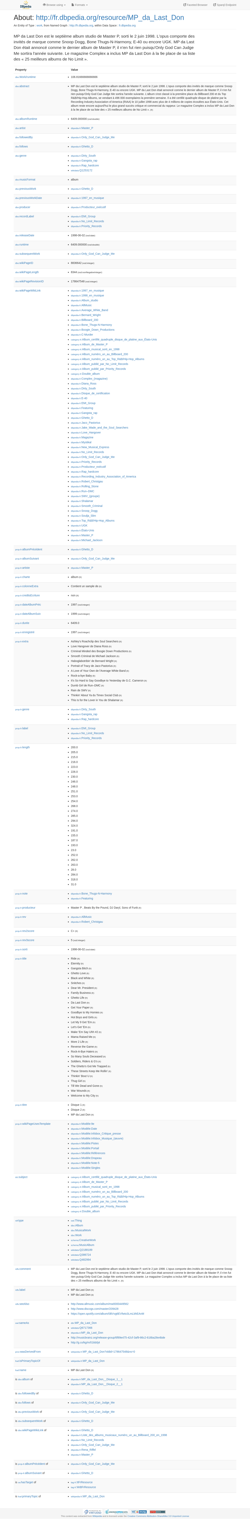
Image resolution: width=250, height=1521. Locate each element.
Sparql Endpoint (224, 4)
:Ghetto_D (82, 146)
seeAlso (22, 1303)
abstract (22, 86)
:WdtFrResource (83, 1487)
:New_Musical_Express (90, 447)
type (19, 1220)
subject (21, 1177)
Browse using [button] (54, 4)
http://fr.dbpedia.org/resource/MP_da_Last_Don (110, 18)
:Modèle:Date (84, 1128)
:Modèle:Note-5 (85, 1162)
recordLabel (24, 216)
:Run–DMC (82, 491)
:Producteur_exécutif (88, 207)
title (21, 958)
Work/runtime (25, 77)
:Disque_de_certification (90, 393)
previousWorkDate (28, 197)
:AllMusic (81, 305)
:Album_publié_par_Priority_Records (98, 368)
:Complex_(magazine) (89, 378)
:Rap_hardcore (85, 165)
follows (21, 146)
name (20, 1370)
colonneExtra (26, 586)
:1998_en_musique (87, 295)
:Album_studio (84, 300)
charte (22, 577)
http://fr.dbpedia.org (81, 25)
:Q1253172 (81, 170)
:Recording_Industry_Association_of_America (103, 476)
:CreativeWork (83, 1240)
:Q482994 (81, 1259)
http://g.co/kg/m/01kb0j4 (85, 1342)
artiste (22, 567)
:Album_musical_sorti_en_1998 (95, 349)
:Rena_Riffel (83, 1449)
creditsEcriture (27, 595)
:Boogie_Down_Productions (92, 329)
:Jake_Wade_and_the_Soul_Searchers (99, 427)
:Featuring (82, 408)
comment (23, 1268)
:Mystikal (81, 442)
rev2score (24, 930)
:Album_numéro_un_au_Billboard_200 (99, 354)
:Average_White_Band (89, 310)
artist (20, 128)
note (21, 893)
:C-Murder (82, 334)
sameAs (22, 1322)
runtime (22, 244)
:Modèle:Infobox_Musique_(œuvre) (97, 1138)
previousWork (25, 188)
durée (22, 623)
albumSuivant (27, 558)
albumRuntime (26, 118)
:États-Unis (82, 530)
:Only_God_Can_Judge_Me (93, 137)
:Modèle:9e (82, 1123)
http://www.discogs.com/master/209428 (95, 1308)
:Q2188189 (81, 1249)
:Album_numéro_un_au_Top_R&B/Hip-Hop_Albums (107, 359)
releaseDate (24, 235)
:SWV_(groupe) (85, 496)
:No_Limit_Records (87, 221)
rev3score (24, 940)
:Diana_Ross (83, 383)
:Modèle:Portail (85, 1148)
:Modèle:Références (88, 1153)
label (21, 728)
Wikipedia (97, 1516)
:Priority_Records (86, 226)
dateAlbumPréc (28, 604)
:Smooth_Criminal (87, 505)
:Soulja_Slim (83, 515)
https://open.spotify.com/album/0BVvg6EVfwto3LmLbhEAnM (107, 1313)
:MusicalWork (81, 1230)
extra (21, 641)
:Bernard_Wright (86, 315)
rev (20, 916)
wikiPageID (24, 262)
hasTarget (25, 1482)
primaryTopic (28, 1496)
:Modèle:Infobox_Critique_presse (96, 1133)
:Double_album (85, 373)
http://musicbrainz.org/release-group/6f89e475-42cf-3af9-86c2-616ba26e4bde (118, 1337)
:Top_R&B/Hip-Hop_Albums (92, 520)
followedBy (24, 137)
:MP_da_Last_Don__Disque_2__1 (96, 1384)
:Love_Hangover (86, 432)
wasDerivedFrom (28, 1351)
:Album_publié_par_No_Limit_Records (99, 364)
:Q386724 (81, 1254)
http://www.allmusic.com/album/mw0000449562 (100, 1303)
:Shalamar (82, 501)
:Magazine (82, 437)
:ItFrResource (82, 1482)
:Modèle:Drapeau (86, 1158)
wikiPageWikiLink (28, 290)
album (24, 1379)
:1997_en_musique (87, 197)
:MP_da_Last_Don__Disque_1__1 (96, 1379)
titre (21, 1104)
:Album (77, 1225)
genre (21, 155)
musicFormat (25, 179)
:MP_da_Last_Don (84, 1322)
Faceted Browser (195, 4)
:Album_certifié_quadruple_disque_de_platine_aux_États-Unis (114, 339)
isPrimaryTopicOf (27, 1360)
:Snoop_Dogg (84, 510)
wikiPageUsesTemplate (33, 1123)
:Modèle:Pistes (85, 1143)
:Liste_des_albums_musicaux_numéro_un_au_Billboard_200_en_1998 (119, 1435)
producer (22, 207)
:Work (76, 1235)
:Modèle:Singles (85, 1167)
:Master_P (82, 128)
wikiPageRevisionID (29, 281)
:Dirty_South (83, 155)
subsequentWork (27, 253)
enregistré (24, 632)
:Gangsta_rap (84, 160)
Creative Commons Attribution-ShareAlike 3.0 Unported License (158, 1516)
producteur (25, 907)
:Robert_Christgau (87, 481)
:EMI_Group (83, 216)
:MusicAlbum (82, 1245)
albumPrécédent (28, 549)
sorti (21, 949)
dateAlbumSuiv (28, 613)
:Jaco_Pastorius (85, 422)
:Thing (76, 1220)
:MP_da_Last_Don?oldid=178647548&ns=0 (103, 1351)
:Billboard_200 (84, 319)
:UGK (79, 525)
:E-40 (79, 398)
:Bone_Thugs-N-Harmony (91, 324)
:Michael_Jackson (87, 540)
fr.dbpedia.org (127, 25)
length (22, 747)
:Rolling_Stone (84, 486)
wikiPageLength (27, 272)
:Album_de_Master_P (89, 344)
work (39, 25)
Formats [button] (79, 4)
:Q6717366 (81, 1327)
